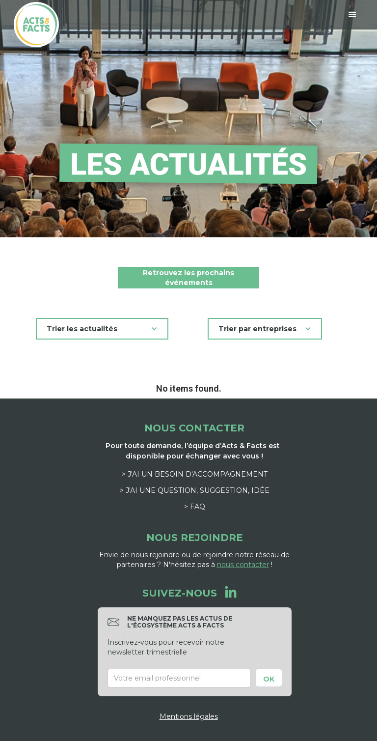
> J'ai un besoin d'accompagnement (195, 474)
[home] (36, 24)
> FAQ (194, 506)
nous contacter (243, 564)
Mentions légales (189, 716)
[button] (352, 14)
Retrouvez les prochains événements (188, 277)
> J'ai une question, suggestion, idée (194, 490)
